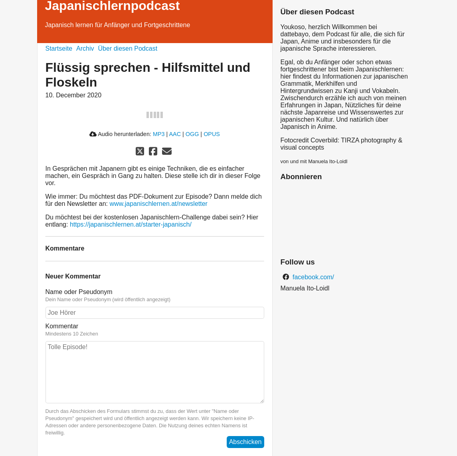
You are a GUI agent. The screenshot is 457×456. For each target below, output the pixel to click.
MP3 (159, 134)
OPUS (212, 134)
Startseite (59, 48)
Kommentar (62, 326)
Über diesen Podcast (128, 48)
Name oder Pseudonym (79, 291)
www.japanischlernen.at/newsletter (158, 203)
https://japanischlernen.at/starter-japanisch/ (131, 224)
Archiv (85, 48)
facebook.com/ (312, 277)
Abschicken (245, 441)
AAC (175, 134)
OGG (192, 134)
